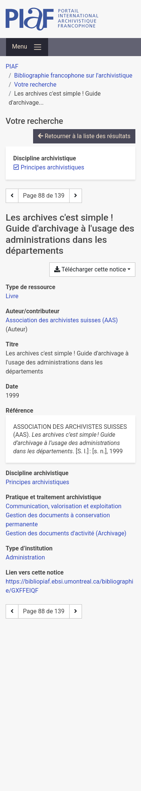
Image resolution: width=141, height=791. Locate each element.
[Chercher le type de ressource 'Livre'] (12, 296)
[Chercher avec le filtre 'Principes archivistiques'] (37, 482)
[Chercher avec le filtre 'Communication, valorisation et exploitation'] (63, 506)
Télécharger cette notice (90, 269)
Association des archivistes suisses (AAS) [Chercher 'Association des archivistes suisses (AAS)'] (62, 320)
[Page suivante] (75, 196)
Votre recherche (35, 84)
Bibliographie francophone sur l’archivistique (73, 75)
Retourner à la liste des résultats (84, 136)
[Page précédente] (12, 196)
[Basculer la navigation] (27, 47)
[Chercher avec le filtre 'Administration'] (25, 557)
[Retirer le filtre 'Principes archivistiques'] (52, 167)
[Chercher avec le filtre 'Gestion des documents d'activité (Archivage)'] (66, 533)
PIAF (12, 66)
